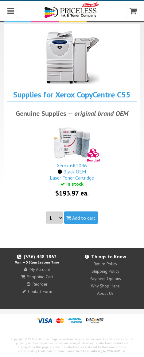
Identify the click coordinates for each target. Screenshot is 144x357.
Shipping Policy (105, 271)
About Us (105, 293)
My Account (37, 269)
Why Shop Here (105, 286)
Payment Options (105, 278)
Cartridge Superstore (59, 339)
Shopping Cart (37, 276)
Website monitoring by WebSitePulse (100, 351)
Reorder (37, 284)
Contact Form (37, 291)
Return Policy (105, 264)
